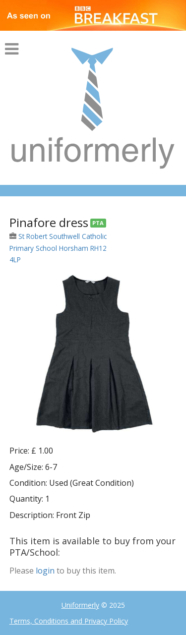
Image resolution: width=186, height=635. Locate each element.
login (45, 570)
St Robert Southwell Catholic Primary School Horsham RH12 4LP (58, 247)
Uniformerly (80, 605)
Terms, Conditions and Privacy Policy (68, 621)
